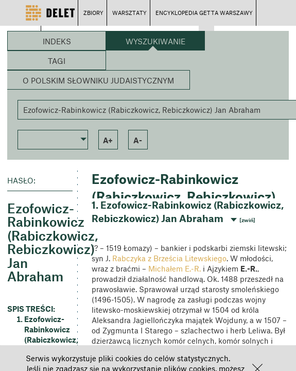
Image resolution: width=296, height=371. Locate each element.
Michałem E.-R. (174, 268)
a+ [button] (108, 140)
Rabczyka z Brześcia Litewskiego (169, 258)
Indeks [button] (57, 41)
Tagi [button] (56, 60)
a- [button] (137, 140)
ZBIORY (93, 12)
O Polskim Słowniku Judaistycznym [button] (98, 80)
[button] (53, 138)
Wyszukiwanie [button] (155, 41)
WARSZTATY (129, 12)
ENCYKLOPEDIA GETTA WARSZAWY (204, 12)
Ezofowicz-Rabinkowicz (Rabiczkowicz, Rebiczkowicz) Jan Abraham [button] (48, 339)
